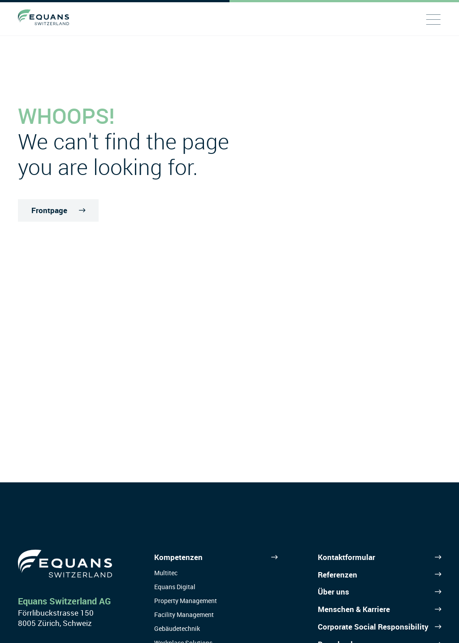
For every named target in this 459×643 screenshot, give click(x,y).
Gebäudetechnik (177, 628)
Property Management (185, 600)
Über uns (333, 591)
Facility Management (184, 614)
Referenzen (337, 574)
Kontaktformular (346, 557)
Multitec (166, 573)
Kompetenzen (178, 557)
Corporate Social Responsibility (373, 626)
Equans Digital (174, 586)
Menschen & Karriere (354, 609)
